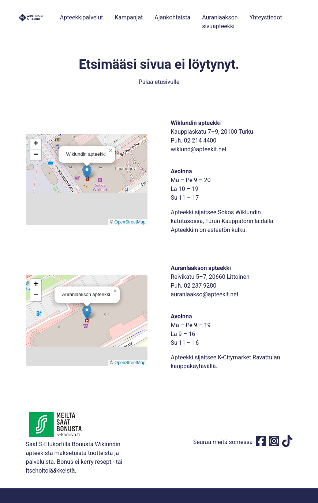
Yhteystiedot (266, 17)
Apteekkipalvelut (81, 17)
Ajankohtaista (172, 17)
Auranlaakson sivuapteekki (219, 22)
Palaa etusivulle (159, 81)
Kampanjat (129, 17)
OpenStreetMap (130, 222)
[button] (86, 172)
